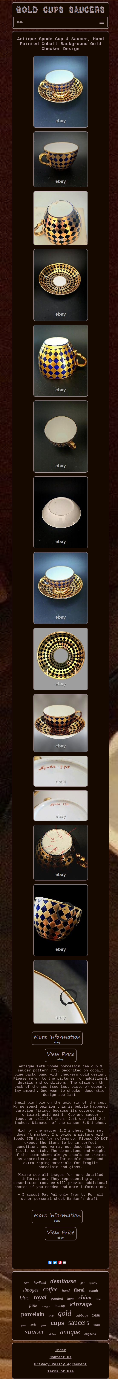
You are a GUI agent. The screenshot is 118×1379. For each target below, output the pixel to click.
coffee (50, 1289)
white (52, 1334)
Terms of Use (60, 1371)
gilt (82, 1282)
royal (40, 1297)
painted (57, 1298)
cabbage (82, 1315)
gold (64, 1313)
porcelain (32, 1314)
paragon (46, 1306)
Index (60, 1350)
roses (98, 1299)
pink (33, 1305)
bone (70, 1299)
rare (26, 1282)
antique (70, 1332)
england (90, 1334)
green (23, 1325)
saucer (34, 1332)
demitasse (63, 1280)
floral (79, 1290)
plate (96, 1324)
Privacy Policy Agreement (60, 1364)
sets (34, 1324)
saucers (78, 1322)
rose (96, 1315)
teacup (60, 1306)
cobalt (93, 1291)
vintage (80, 1305)
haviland (40, 1282)
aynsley (93, 1282)
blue (24, 1298)
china (85, 1297)
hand (66, 1290)
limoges (30, 1290)
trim (51, 1315)
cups (57, 1322)
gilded (43, 1325)
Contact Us (60, 1357)
